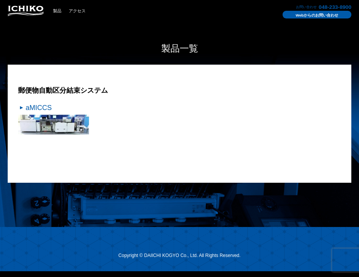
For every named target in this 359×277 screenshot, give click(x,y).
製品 (57, 10)
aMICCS (39, 108)
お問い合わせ (317, 15)
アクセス (77, 10)
